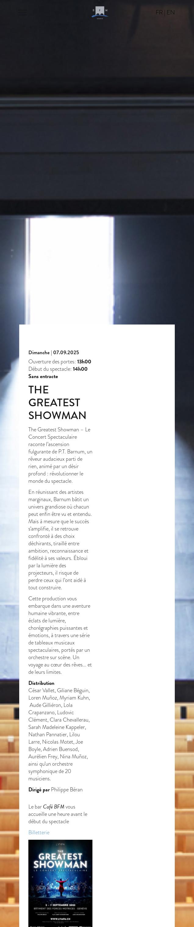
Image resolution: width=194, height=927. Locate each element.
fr (159, 12)
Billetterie (38, 832)
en (171, 12)
